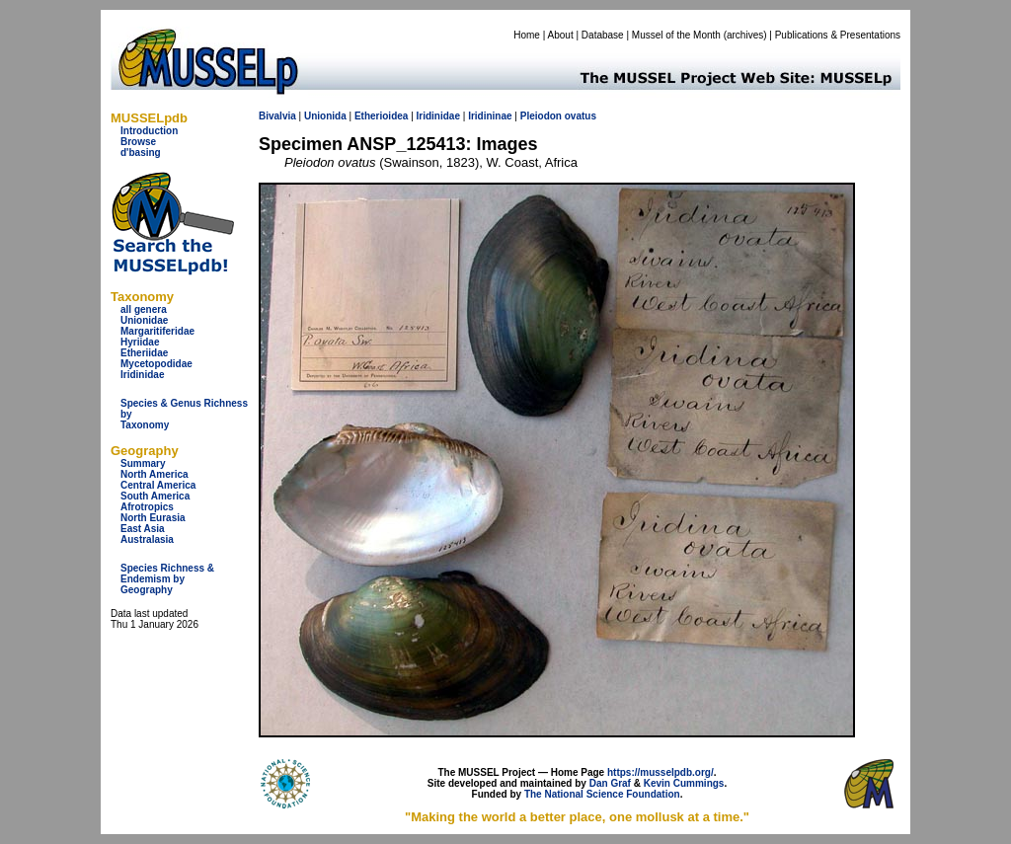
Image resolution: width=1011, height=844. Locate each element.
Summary (143, 463)
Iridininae (489, 116)
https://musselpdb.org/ (660, 772)
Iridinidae (142, 374)
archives (745, 35)
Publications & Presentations (837, 35)
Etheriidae (144, 352)
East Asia (142, 528)
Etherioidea (381, 116)
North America (154, 474)
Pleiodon (541, 116)
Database (603, 35)
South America (155, 496)
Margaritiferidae (157, 331)
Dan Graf (610, 783)
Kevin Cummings (684, 783)
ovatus (580, 116)
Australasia (147, 539)
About (561, 35)
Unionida (325, 116)
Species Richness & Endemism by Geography (167, 579)
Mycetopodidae (156, 363)
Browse (138, 141)
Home (526, 35)
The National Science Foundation (602, 794)
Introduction (149, 130)
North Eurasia (153, 517)
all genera (143, 309)
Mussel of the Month (676, 35)
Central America (157, 485)
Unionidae (144, 320)
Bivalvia (277, 116)
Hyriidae (139, 342)
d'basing (140, 152)
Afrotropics (147, 506)
